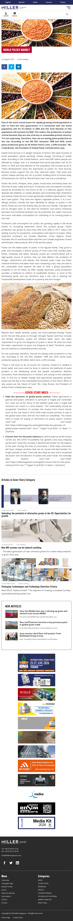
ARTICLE (41, 890)
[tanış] (36, 780)
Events (4, 890)
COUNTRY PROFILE (45, 893)
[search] (67, 14)
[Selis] (36, 723)
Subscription (6, 896)
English (8, 2)
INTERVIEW (42, 886)
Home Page (5, 917)
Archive (4, 899)
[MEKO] (36, 794)
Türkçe (62, 2)
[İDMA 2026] (36, 663)
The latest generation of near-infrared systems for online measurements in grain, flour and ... (36, 553)
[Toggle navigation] (68, 7)
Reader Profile (6, 886)
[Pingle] (36, 709)
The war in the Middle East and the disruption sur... (39, 617)
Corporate (5, 880)
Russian (49, 2)
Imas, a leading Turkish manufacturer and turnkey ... (39, 639)
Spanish (22, 2)
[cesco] (36, 751)
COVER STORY (43, 883)
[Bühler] (36, 737)
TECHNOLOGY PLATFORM (47, 896)
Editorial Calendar (8, 893)
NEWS (40, 880)
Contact (4, 903)
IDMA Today (42, 903)
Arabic (35, 2)
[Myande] (36, 766)
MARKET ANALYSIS (45, 899)
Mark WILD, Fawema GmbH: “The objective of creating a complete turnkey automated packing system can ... (35, 592)
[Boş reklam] (36, 680)
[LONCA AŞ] (36, 808)
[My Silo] (36, 694)
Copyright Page (7, 883)
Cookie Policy (18, 917)
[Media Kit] (36, 823)
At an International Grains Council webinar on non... (39, 628)
